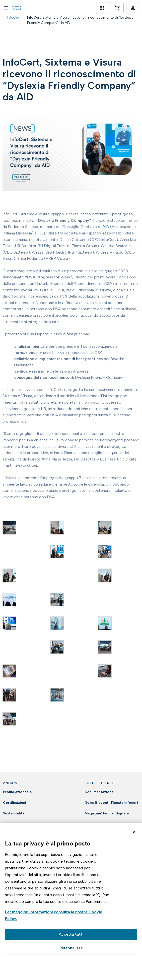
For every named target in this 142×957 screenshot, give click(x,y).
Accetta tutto (71, 934)
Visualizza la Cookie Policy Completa (58, 916)
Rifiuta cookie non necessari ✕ (134, 832)
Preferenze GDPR (71, 948)
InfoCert (13, 17)
